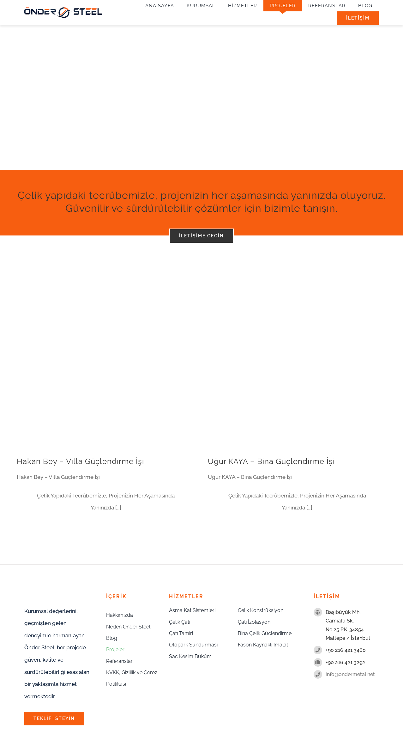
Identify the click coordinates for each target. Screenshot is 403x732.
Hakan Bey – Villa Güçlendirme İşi (80, 461)
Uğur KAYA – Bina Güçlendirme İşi (271, 461)
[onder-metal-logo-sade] (63, 10)
